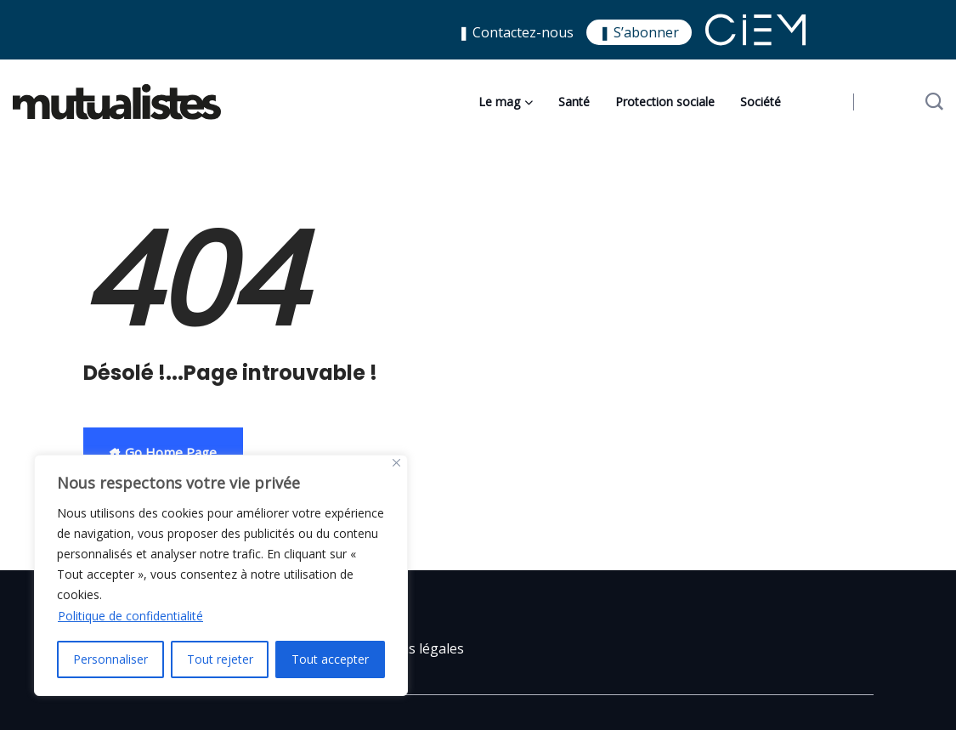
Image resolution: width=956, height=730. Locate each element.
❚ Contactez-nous (516, 32)
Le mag (499, 101)
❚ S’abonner (639, 32)
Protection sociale (665, 101)
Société (760, 101)
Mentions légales (409, 648)
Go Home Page (163, 452)
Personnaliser (110, 659)
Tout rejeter (220, 659)
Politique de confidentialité (130, 616)
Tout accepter (330, 659)
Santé (574, 101)
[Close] (396, 463)
